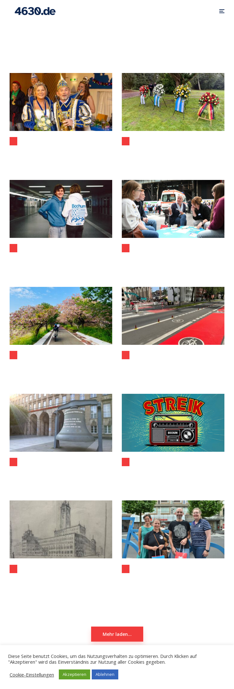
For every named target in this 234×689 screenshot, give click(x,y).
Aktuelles (125, 462)
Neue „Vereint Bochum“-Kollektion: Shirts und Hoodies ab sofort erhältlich (61, 262)
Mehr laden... (117, 634)
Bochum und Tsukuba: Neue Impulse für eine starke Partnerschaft (61, 369)
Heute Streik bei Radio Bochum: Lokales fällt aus (173, 476)
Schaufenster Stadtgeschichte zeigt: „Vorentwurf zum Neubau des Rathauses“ (61, 583)
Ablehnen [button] (105, 674)
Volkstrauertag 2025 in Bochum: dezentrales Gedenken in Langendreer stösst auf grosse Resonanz (173, 155)
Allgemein (13, 141)
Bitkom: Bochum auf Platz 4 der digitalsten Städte (61, 476)
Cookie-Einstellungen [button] (32, 674)
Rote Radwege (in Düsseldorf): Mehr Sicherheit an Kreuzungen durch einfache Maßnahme (173, 369)
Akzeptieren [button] (74, 674)
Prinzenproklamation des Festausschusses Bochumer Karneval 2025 (61, 155)
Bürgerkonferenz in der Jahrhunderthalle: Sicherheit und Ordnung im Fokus (173, 262)
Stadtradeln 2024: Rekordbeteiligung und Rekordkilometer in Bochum (173, 583)
